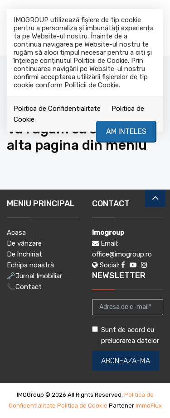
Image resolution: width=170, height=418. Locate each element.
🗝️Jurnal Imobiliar (34, 276)
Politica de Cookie (82, 405)
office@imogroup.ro (122, 254)
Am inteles (126, 131)
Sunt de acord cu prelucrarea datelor (125, 335)
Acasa (16, 232)
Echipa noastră (30, 265)
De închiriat (24, 254)
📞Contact (24, 287)
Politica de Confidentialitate (57, 108)
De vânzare (24, 243)
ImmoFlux (149, 405)
